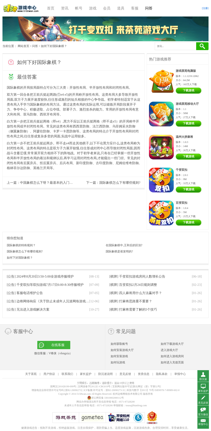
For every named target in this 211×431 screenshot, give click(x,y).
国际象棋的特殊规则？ (21, 245)
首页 (50, 8)
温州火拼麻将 (184, 136)
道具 (120, 8)
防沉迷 (203, 379)
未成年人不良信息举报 (77, 405)
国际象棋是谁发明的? (119, 251)
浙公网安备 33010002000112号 (105, 398)
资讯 (64, 8)
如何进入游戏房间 (172, 356)
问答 (148, 8)
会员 (106, 8)
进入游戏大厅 (169, 350)
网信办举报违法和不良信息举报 (93, 401)
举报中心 (180, 374)
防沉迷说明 (105, 374)
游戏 (92, 8)
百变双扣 (181, 202)
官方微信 (203, 414)
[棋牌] (137, 276)
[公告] (40, 276)
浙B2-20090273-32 (115, 390)
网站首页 (23, 46)
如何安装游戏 (119, 356)
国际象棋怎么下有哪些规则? (119, 182)
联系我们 (67, 374)
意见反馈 (125, 374)
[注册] (205, 8)
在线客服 (57, 345)
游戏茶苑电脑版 (186, 70)
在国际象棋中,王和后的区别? (124, 245)
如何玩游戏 (118, 362)
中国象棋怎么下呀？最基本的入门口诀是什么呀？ (56, 182)
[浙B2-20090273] (73, 390)
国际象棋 (13, 87)
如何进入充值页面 (172, 362)
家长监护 (85, 374)
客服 (134, 8)
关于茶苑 (31, 374)
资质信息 (143, 374)
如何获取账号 (119, 343)
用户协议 (49, 374)
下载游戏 (188, 90)
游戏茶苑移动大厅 (187, 103)
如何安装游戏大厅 (122, 350)
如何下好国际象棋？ (20, 257)
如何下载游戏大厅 (172, 343)
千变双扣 (181, 169)
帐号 (78, 8)
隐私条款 (162, 374)
